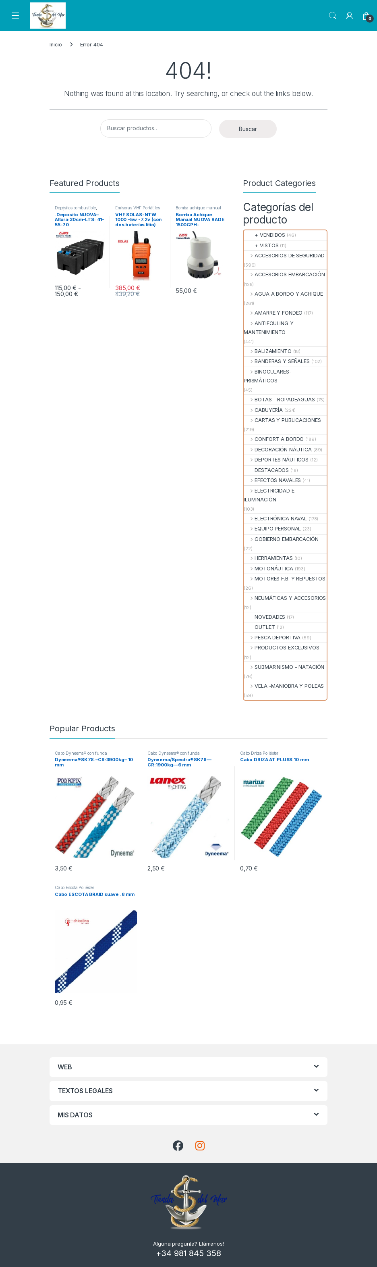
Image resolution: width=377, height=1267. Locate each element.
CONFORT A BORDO (274, 439)
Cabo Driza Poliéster (259, 753)
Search (332, 15)
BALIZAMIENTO (268, 351)
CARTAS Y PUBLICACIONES (282, 420)
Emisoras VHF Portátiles (137, 207)
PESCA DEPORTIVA (272, 638)
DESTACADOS (266, 470)
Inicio (56, 45)
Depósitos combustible (75, 207)
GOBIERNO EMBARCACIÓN (281, 539)
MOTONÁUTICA (268, 569)
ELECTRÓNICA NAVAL (275, 519)
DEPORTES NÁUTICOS (276, 460)
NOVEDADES (264, 617)
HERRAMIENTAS (268, 558)
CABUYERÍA (263, 410)
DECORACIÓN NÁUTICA (278, 450)
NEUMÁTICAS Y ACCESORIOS (285, 598)
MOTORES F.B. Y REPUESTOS (284, 579)
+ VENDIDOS (264, 235)
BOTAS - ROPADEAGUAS (279, 400)
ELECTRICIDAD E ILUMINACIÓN (269, 495)
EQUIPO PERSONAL (272, 529)
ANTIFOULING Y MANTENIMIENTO (269, 327)
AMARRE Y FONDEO (273, 313)
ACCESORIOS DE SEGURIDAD (284, 256)
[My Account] (349, 16)
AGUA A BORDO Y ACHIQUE (283, 294)
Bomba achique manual (198, 207)
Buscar (248, 128)
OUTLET (259, 627)
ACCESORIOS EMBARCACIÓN (284, 274)
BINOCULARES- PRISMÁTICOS (268, 376)
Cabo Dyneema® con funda (81, 753)
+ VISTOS (261, 245)
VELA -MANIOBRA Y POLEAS (284, 686)
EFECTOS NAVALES (272, 480)
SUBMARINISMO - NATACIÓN (284, 667)
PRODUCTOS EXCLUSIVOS (281, 648)
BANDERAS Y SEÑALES (277, 361)
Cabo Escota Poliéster (74, 887)
